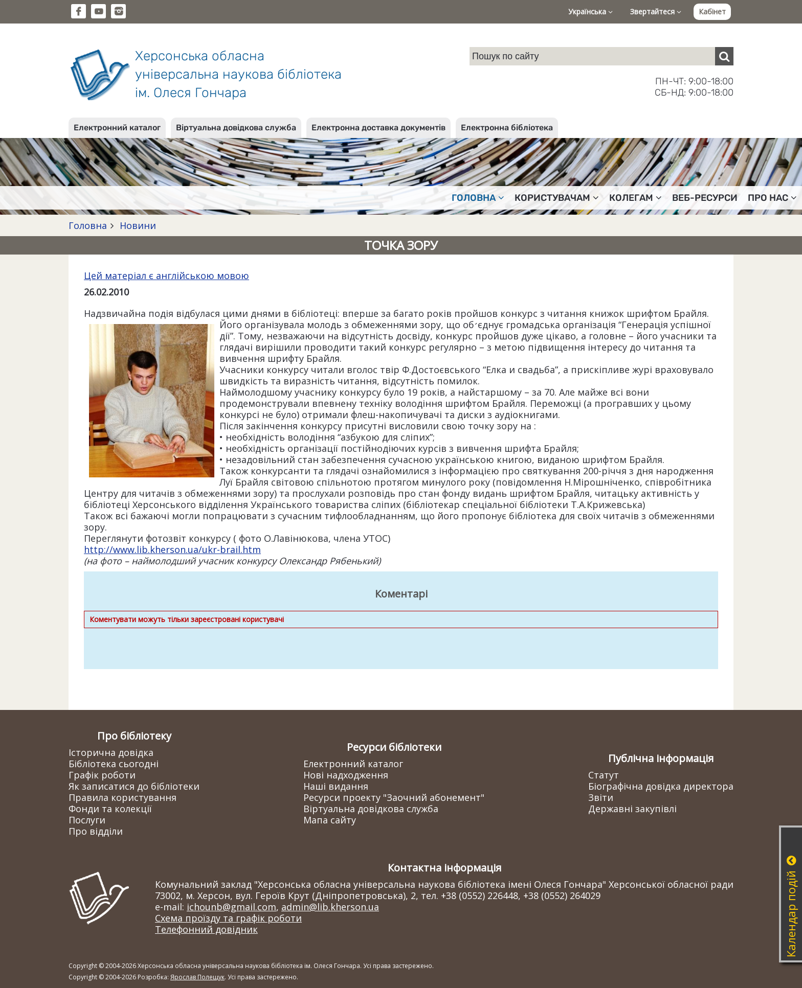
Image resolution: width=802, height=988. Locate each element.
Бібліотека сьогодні (114, 763)
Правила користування (122, 797)
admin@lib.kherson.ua (330, 907)
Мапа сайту (329, 820)
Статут (603, 775)
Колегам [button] (635, 197)
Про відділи (96, 831)
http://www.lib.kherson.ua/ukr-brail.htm (172, 549)
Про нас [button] (772, 197)
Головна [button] (478, 197)
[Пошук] (724, 56)
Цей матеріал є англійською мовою (166, 275)
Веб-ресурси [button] (705, 197)
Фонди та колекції (110, 808)
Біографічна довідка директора (660, 786)
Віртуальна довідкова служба (236, 127)
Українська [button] (590, 11)
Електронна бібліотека (507, 127)
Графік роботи (102, 775)
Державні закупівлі (632, 808)
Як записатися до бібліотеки (134, 786)
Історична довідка (111, 752)
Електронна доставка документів (378, 127)
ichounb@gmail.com (231, 907)
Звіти (600, 797)
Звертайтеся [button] (655, 11)
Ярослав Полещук (197, 977)
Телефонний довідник (206, 929)
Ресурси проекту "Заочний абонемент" (393, 797)
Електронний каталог (117, 127)
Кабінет (712, 11)
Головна (88, 225)
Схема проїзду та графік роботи (228, 918)
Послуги (87, 820)
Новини (136, 225)
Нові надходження (345, 775)
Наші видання (335, 786)
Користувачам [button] (557, 197)
